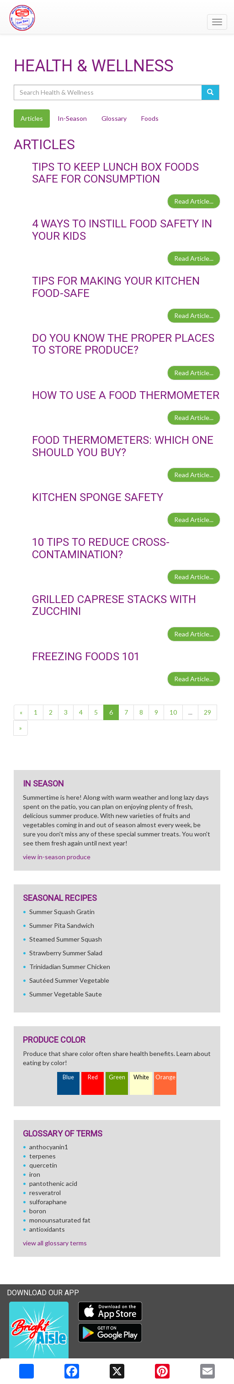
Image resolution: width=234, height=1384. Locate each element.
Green (117, 1077)
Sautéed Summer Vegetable (69, 980)
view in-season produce (56, 857)
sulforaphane (48, 1202)
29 (207, 712)
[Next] (20, 728)
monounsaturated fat (59, 1220)
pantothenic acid (53, 1183)
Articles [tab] (32, 118)
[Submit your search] (210, 92)
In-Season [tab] (72, 118)
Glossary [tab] (114, 118)
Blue (68, 1077)
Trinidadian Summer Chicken (69, 966)
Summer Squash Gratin (62, 911)
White (141, 1077)
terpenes (42, 1156)
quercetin (43, 1165)
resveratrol (45, 1192)
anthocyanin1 (48, 1147)
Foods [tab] (150, 118)
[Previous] (21, 712)
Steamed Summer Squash (65, 939)
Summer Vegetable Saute (65, 994)
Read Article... (193, 201)
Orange (165, 1077)
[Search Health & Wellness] (108, 92)
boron (37, 1211)
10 (173, 712)
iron (34, 1174)
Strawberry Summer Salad (65, 953)
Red (93, 1077)
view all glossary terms (55, 1243)
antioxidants (47, 1229)
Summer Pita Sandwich (61, 925)
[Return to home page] (117, 18)
